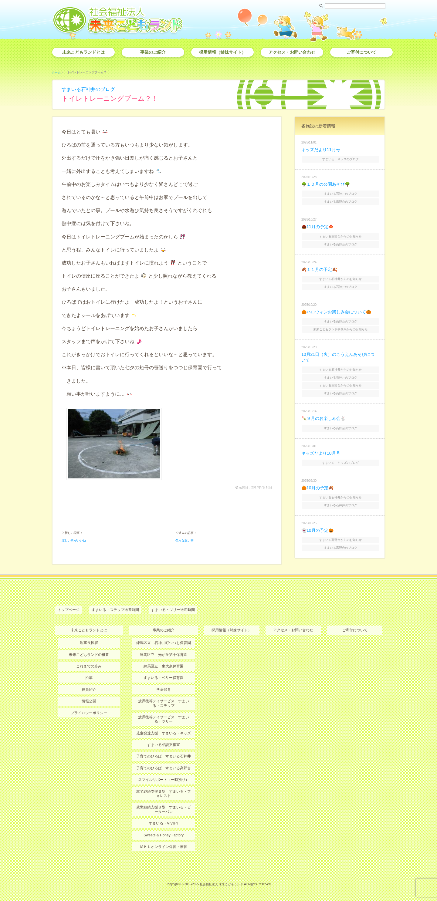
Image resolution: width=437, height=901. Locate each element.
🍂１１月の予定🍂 (319, 269)
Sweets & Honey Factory (164, 835)
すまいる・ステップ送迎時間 (115, 610)
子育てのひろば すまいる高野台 (163, 768)
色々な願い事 (184, 540)
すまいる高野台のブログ (340, 201)
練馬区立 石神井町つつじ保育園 (163, 643)
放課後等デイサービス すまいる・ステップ (163, 703)
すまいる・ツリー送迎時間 (173, 610)
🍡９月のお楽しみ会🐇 (323, 418)
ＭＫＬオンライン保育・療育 (163, 847)
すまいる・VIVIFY (163, 823)
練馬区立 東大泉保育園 (164, 666)
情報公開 (89, 701)
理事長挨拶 (89, 643)
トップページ (69, 610)
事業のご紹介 (153, 52)
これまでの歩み (89, 666)
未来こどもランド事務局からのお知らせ (340, 329)
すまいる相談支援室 (163, 745)
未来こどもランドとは (83, 52)
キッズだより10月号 (320, 453)
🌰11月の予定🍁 (317, 226)
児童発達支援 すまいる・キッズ (163, 733)
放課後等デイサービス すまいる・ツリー (163, 719)
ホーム (56, 72)
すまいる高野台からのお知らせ (340, 236)
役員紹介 (89, 689)
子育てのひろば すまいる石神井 (163, 756)
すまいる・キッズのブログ (340, 159)
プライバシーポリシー (89, 713)
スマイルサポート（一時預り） (163, 780)
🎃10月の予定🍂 (317, 487)
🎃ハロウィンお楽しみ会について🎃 (336, 311)
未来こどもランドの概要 (89, 655)
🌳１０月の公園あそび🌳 (325, 184)
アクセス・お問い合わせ (292, 52)
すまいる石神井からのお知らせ (340, 279)
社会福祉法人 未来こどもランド (221, 884)
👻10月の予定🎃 (317, 530)
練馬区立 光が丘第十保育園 (163, 655)
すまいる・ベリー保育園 (164, 678)
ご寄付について (361, 52)
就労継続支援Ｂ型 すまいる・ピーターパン (163, 809)
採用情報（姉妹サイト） (222, 52)
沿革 (89, 678)
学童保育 (163, 689)
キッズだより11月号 (320, 149)
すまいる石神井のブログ (88, 89)
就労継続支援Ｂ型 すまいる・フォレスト (163, 793)
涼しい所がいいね (74, 540)
